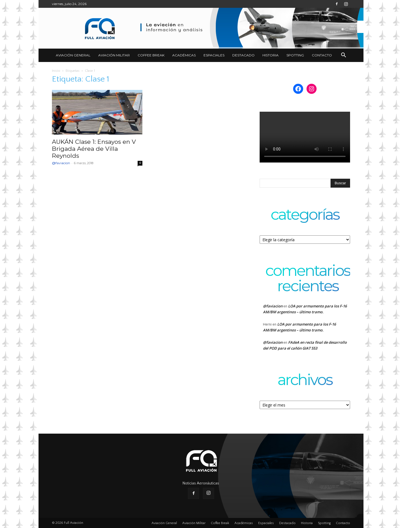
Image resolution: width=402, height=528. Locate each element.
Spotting (295, 55)
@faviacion (61, 163)
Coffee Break (151, 55)
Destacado (243, 55)
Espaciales (214, 55)
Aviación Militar (114, 55)
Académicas (184, 55)
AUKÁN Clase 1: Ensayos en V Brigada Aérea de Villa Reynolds (94, 148)
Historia (270, 55)
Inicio (56, 71)
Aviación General (73, 55)
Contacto (322, 55)
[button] (343, 55)
